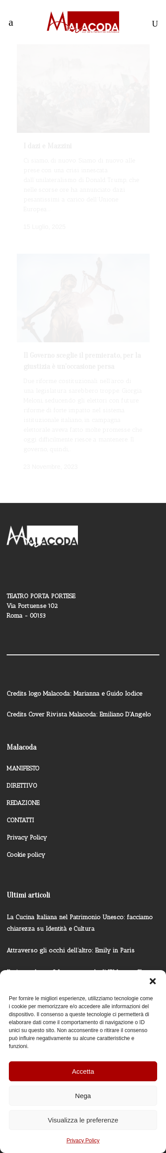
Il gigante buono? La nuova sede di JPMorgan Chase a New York (83, 969)
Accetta (83, 1071)
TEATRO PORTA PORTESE (41, 587)
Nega (83, 1095)
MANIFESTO (23, 759)
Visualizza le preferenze (83, 1120)
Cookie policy (26, 846)
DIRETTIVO (22, 777)
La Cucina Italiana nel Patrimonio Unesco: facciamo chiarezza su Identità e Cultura (80, 914)
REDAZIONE (23, 794)
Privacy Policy (83, 1141)
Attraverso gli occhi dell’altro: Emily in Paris (71, 941)
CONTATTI (20, 811)
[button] (152, 981)
